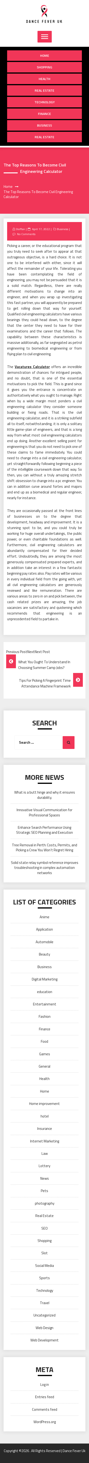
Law (45, 1153)
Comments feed (44, 1409)
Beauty (44, 954)
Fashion (45, 1016)
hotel (45, 1116)
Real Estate (44, 90)
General (44, 1066)
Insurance (44, 1128)
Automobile (44, 942)
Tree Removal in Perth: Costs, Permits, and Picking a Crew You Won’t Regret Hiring (44, 847)
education (44, 991)
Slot (44, 1253)
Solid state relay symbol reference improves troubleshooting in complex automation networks (44, 868)
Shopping (44, 67)
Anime (44, 917)
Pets (44, 1190)
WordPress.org (44, 1422)
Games (44, 1054)
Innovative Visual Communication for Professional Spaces (44, 812)
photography (44, 1203)
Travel (44, 1303)
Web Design (44, 1327)
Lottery (44, 1166)
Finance (44, 113)
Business (44, 125)
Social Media (44, 1265)
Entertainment (44, 1004)
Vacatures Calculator (32, 366)
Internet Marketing (44, 1141)
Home (44, 55)
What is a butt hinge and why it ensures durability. (44, 795)
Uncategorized (44, 1315)
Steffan (20, 229)
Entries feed (44, 1397)
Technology (44, 101)
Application (44, 929)
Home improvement (44, 1103)
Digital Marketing (44, 979)
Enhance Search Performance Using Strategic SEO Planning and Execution (44, 830)
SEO (44, 1228)
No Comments (26, 234)
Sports (44, 1278)
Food (44, 1041)
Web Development (44, 1340)
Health (44, 78)
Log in (44, 1384)
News (44, 1178)
